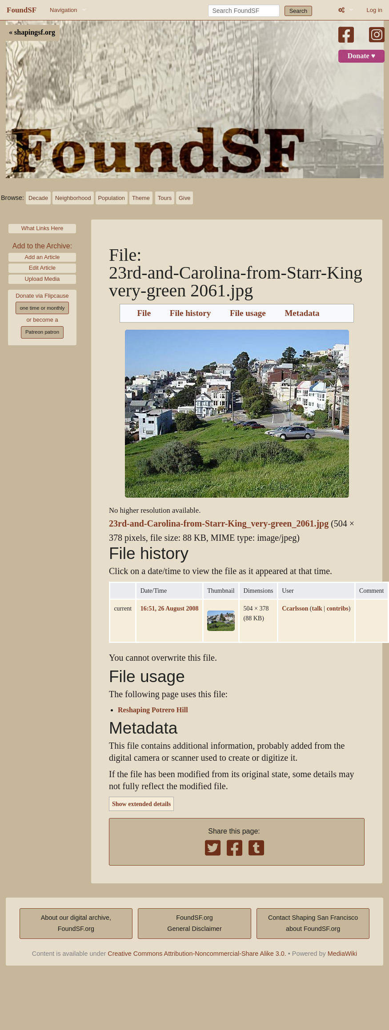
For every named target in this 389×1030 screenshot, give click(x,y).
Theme (141, 198)
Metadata (302, 313)
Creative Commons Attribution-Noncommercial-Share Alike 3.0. (197, 953)
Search (298, 11)
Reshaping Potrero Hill (153, 710)
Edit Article (42, 267)
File (144, 313)
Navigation (63, 10)
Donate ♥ (361, 56)
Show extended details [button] (141, 803)
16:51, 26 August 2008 (169, 608)
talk (317, 608)
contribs (338, 608)
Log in (374, 10)
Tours (165, 198)
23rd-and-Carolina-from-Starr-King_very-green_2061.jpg (219, 524)
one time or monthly (42, 308)
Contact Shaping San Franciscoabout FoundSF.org (313, 923)
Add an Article (42, 257)
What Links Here (42, 228)
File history (190, 313)
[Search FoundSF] (244, 10)
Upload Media (42, 278)
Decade (38, 198)
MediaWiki (342, 953)
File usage (248, 313)
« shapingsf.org (32, 32)
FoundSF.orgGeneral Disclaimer (194, 923)
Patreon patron (42, 332)
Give (184, 198)
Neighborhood (73, 198)
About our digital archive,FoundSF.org (76, 923)
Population (111, 198)
